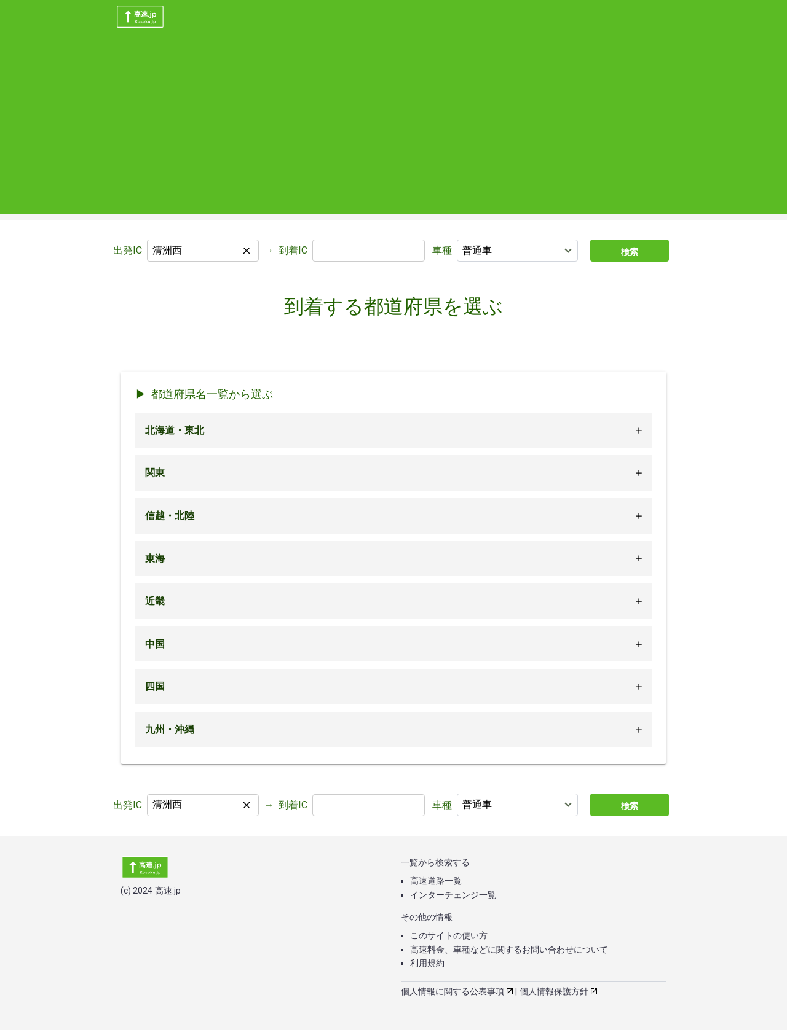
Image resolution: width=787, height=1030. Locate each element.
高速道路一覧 (436, 881)
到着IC (293, 250)
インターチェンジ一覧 (453, 895)
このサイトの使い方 (449, 935)
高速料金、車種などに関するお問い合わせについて (509, 949)
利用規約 (427, 963)
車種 (442, 250)
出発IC (127, 250)
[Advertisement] (393, 128)
